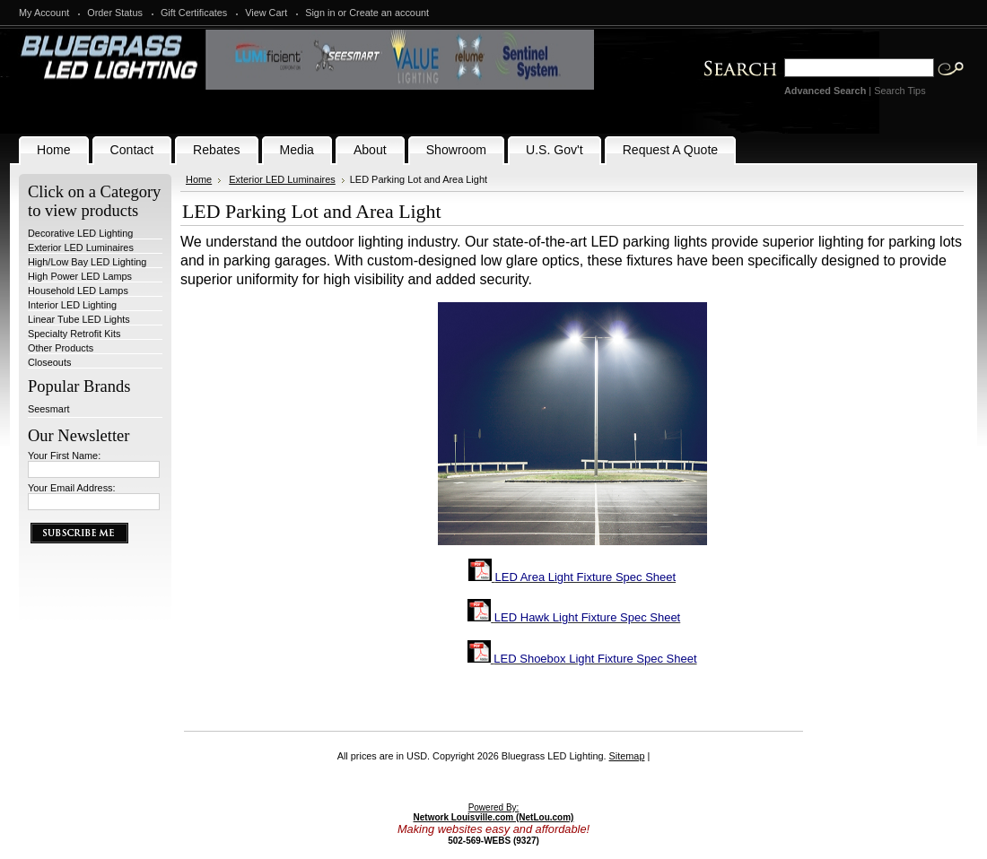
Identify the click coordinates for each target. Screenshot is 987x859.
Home (199, 179)
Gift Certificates (194, 12)
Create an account (389, 12)
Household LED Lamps (78, 290)
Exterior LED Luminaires (81, 247)
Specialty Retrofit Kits (74, 333)
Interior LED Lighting (72, 304)
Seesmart (49, 408)
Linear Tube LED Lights (79, 319)
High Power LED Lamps (80, 276)
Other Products (60, 348)
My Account (44, 12)
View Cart (266, 12)
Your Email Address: (72, 487)
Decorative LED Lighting (80, 233)
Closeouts (49, 362)
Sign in (320, 12)
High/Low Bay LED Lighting (87, 261)
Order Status (115, 12)
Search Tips (899, 90)
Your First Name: (64, 455)
